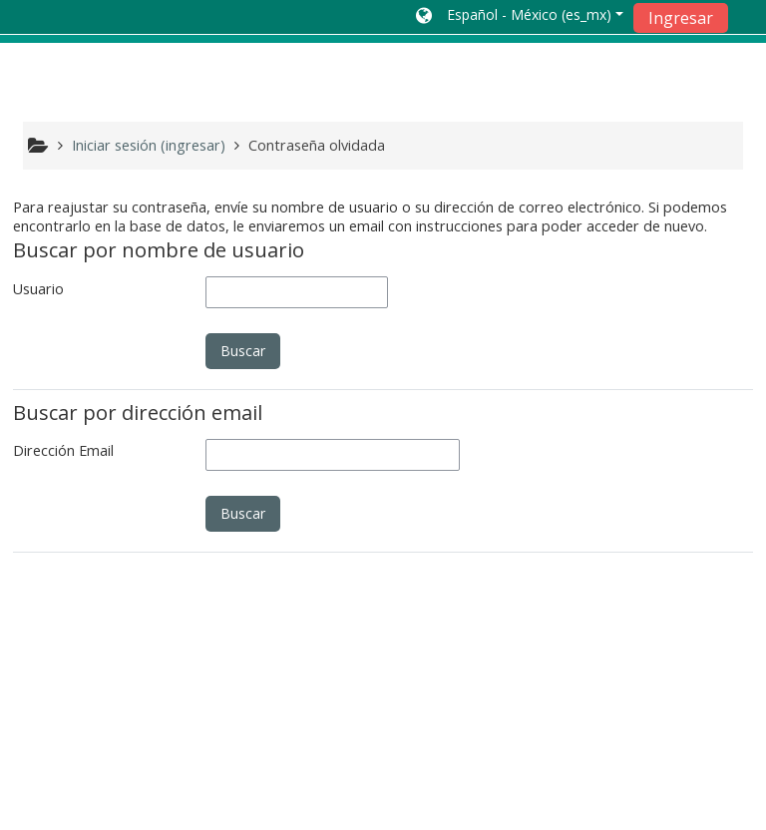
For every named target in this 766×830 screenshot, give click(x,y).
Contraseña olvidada (316, 145)
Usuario (38, 288)
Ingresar (680, 18)
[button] (519, 17)
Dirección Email (63, 450)
